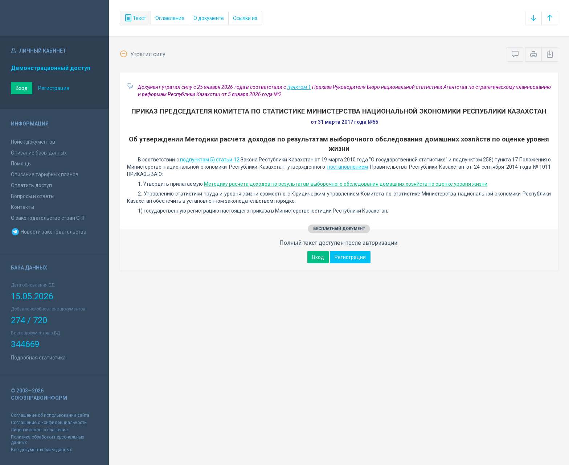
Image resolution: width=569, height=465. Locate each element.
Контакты (22, 207)
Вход (22, 88)
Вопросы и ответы (32, 196)
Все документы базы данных (41, 449)
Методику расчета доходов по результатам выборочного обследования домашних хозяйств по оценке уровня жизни (345, 184)
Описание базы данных (39, 153)
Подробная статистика (38, 358)
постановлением (347, 167)
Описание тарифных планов (44, 174)
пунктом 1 (299, 87)
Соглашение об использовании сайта (50, 415)
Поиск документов (33, 142)
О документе (208, 18)
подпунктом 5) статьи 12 (210, 159)
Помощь (21, 163)
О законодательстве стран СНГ (48, 218)
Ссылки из (245, 18)
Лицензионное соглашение (39, 429)
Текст (135, 18)
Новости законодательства (48, 231)
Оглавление (169, 18)
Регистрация (53, 88)
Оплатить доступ (31, 185)
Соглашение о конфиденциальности (49, 422)
